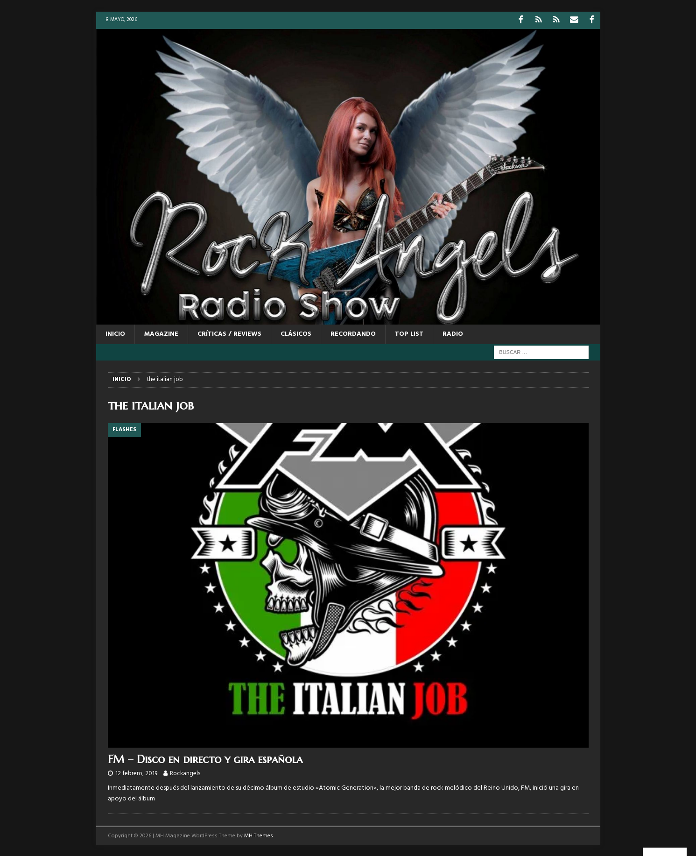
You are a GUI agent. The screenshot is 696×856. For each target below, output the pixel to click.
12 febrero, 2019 (136, 773)
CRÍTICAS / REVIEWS (229, 333)
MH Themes (258, 835)
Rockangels (185, 773)
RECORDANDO (353, 333)
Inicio (115, 333)
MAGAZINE (161, 333)
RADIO (453, 333)
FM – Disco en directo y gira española (205, 758)
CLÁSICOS (296, 333)
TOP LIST (409, 333)
